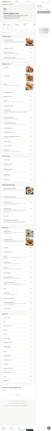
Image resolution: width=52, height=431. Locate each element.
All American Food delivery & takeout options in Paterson (18, 403)
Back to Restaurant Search (7, 4)
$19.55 (31, 196)
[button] (48, 1)
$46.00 (31, 247)
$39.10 (31, 288)
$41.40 (31, 255)
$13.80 (31, 48)
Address (17, 1)
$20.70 (31, 149)
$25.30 (31, 100)
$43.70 (31, 230)
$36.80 (31, 298)
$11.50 (31, 159)
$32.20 (31, 292)
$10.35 (31, 325)
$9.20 (31, 132)
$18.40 (31, 52)
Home (3, 405)
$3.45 (31, 317)
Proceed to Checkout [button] (43, 12)
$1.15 (31, 329)
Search (28, 1)
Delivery (40, 9)
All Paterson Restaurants (15, 405)
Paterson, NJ (7, 405)
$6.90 (31, 321)
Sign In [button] (43, 1)
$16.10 (31, 83)
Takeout (47, 9)
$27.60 (31, 109)
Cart (48, 1)
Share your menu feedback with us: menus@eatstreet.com (17, 401)
